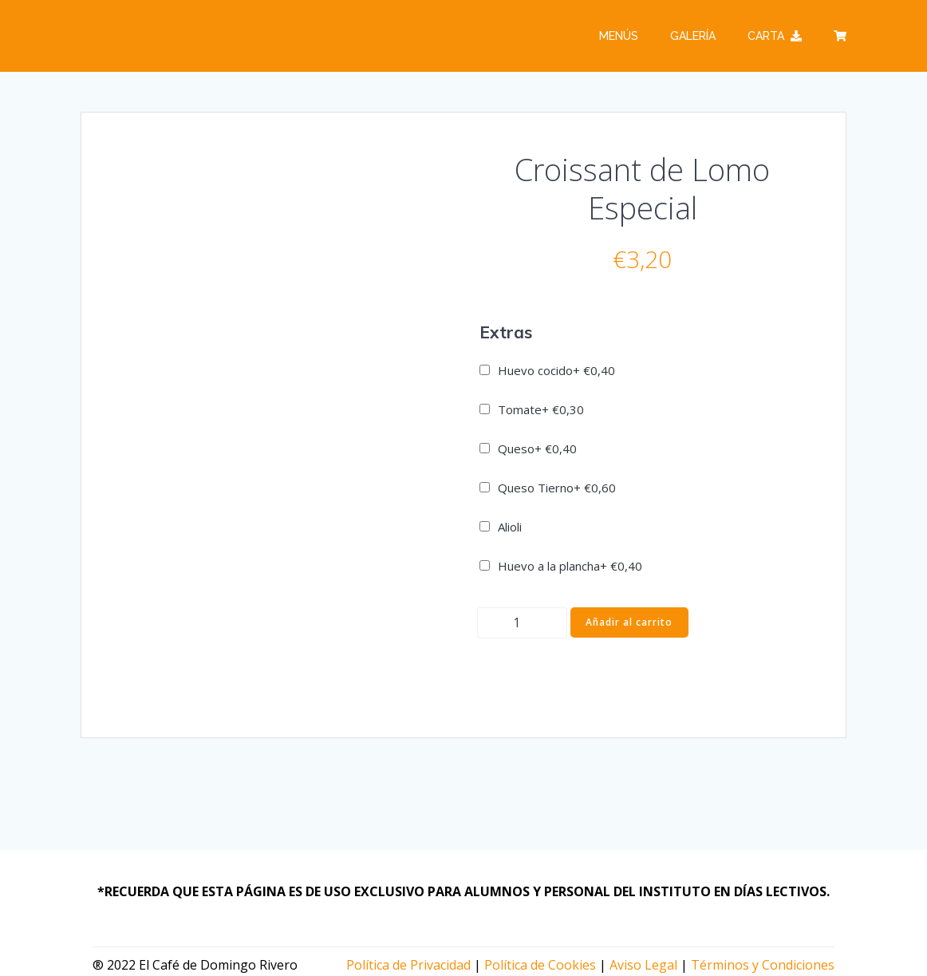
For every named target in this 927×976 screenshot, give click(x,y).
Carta (775, 36)
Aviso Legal (643, 965)
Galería (693, 36)
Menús (618, 36)
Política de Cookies (540, 965)
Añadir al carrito (629, 622)
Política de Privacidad (408, 965)
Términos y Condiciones (762, 965)
